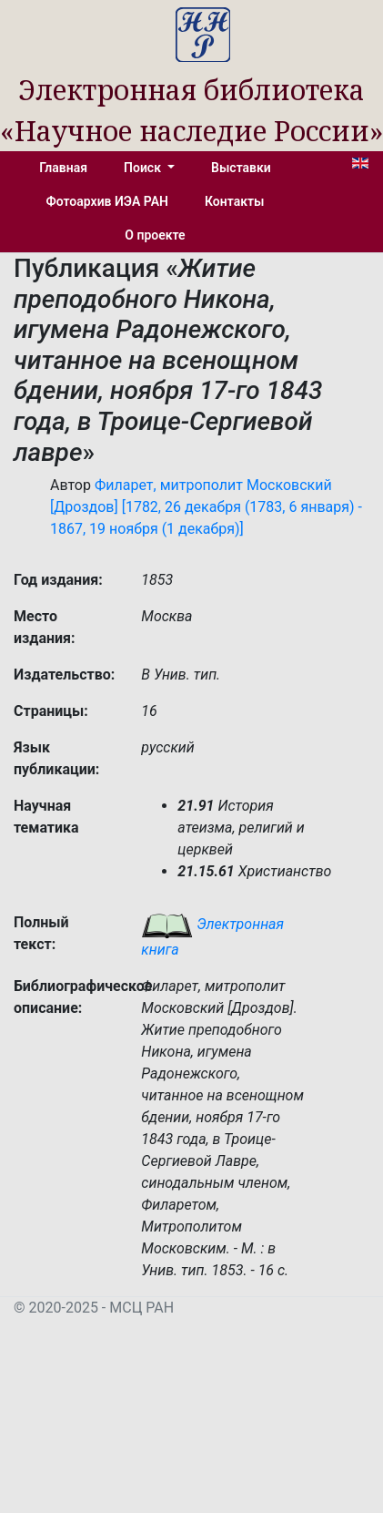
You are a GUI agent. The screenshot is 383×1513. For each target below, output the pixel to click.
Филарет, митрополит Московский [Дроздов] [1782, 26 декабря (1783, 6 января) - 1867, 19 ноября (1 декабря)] (206, 506)
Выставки (241, 167)
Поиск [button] (144, 167)
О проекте (155, 235)
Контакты (234, 201)
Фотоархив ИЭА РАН (107, 201)
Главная (63, 167)
